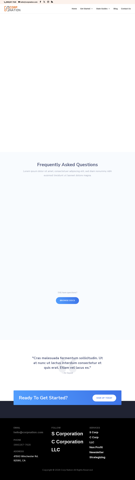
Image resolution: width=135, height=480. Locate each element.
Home (74, 9)
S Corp (93, 432)
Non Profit (96, 447)
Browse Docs (67, 300)
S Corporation (67, 433)
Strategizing (97, 457)
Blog (116, 9)
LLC (55, 450)
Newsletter (96, 452)
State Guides (102, 9)
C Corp (94, 437)
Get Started (85, 9)
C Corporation (67, 441)
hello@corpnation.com (28, 432)
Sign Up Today (104, 398)
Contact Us (126, 9)
